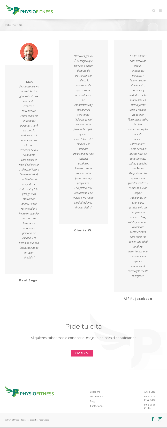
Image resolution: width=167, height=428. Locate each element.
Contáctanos (97, 405)
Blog (92, 401)
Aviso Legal (150, 391)
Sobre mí (95, 391)
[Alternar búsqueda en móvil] (153, 10)
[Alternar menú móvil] (160, 10)
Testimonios (96, 396)
